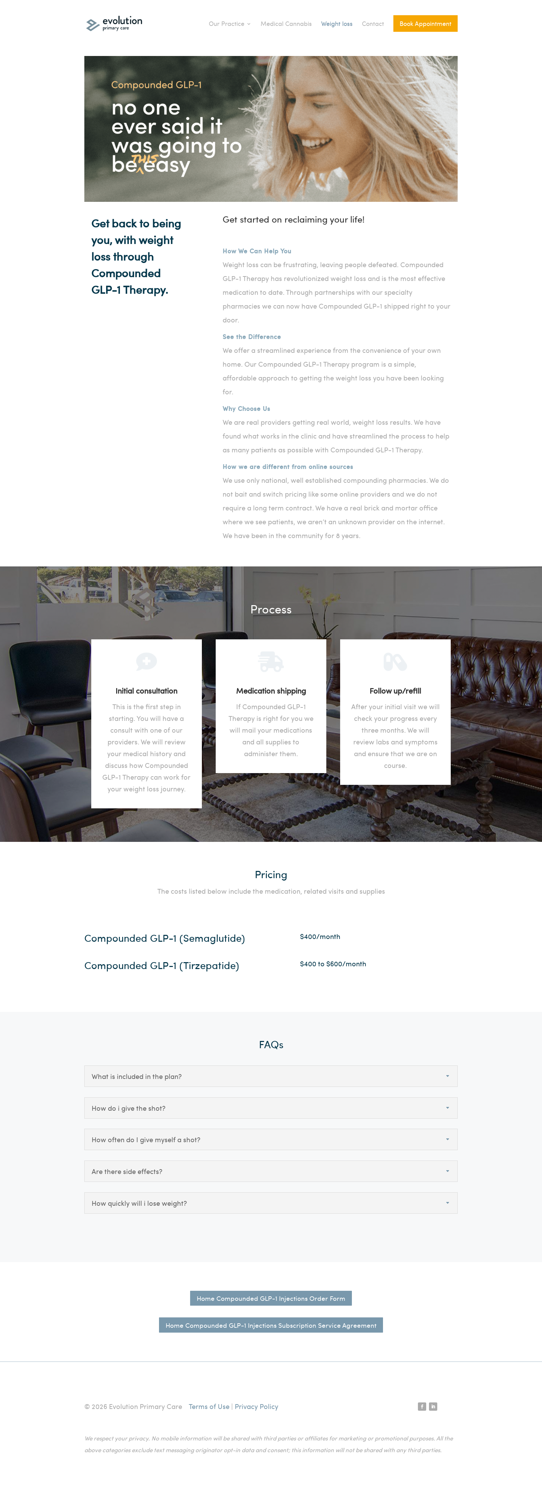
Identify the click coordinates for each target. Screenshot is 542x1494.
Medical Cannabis (286, 23)
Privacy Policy (256, 1406)
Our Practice (226, 23)
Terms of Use (209, 1406)
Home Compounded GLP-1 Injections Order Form (271, 1298)
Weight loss (337, 23)
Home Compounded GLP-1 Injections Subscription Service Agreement (271, 1325)
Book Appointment (425, 23)
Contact (373, 23)
